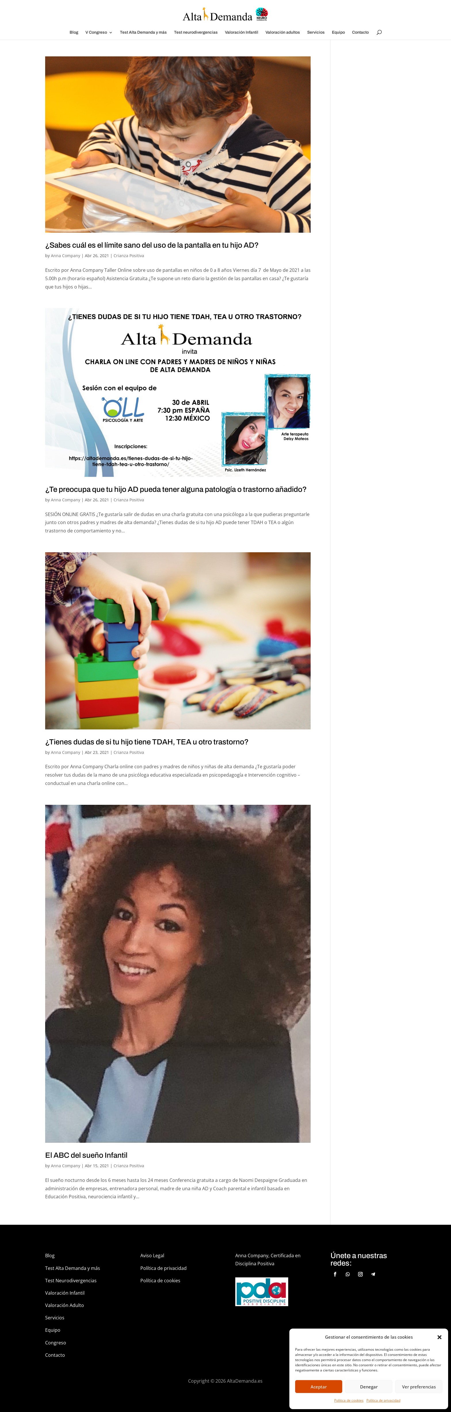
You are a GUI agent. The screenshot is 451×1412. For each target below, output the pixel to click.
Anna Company (65, 255)
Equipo (338, 32)
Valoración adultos (282, 32)
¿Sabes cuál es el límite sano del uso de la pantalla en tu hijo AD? (152, 245)
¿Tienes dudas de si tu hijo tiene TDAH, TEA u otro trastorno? (147, 742)
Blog (74, 32)
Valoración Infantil (241, 32)
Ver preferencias (419, 1387)
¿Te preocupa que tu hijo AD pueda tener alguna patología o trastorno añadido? (176, 489)
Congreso (55, 1343)
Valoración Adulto (64, 1305)
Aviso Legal (152, 1255)
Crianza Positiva (129, 255)
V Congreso (96, 32)
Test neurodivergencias (196, 32)
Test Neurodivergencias (71, 1280)
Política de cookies (349, 1400)
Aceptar (319, 1387)
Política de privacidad (383, 1400)
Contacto (360, 32)
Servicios (316, 32)
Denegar (369, 1387)
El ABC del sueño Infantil (86, 1155)
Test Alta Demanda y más (143, 32)
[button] (439, 1337)
